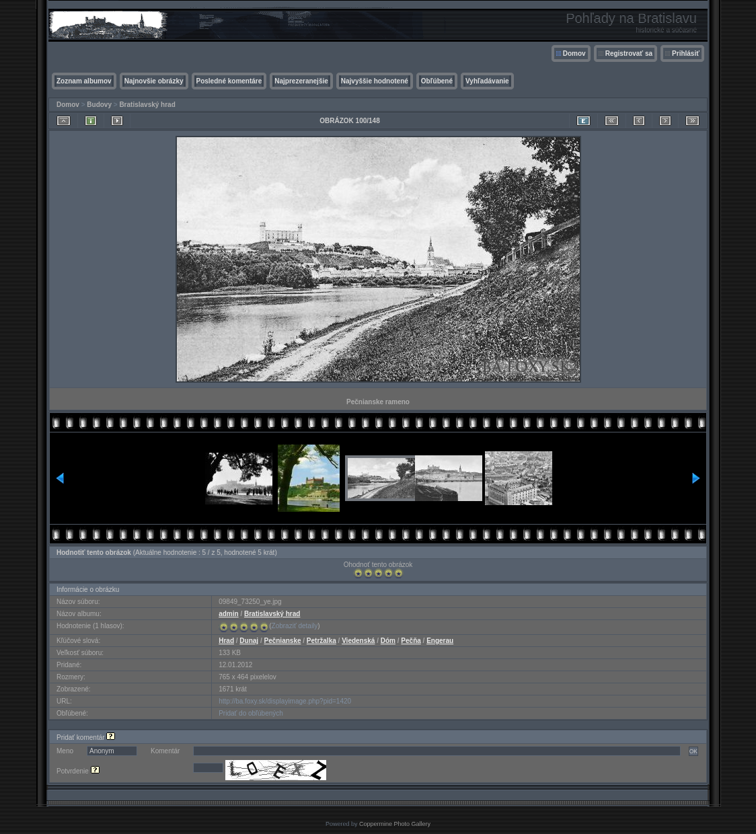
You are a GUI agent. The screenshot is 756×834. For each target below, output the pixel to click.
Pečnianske (282, 640)
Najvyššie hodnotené (374, 81)
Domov (574, 53)
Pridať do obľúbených (251, 713)
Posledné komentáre (229, 81)
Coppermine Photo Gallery (394, 824)
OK (693, 751)
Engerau (439, 640)
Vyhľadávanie (487, 81)
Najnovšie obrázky (154, 81)
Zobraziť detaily (295, 626)
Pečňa (410, 640)
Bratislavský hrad (147, 104)
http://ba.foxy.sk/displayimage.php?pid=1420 (285, 701)
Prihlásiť (686, 53)
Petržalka (321, 640)
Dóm (388, 640)
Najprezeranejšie (301, 81)
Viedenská (358, 640)
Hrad (226, 640)
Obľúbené (437, 81)
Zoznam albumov (84, 81)
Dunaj (248, 640)
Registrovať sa (628, 53)
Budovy (99, 104)
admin (228, 613)
